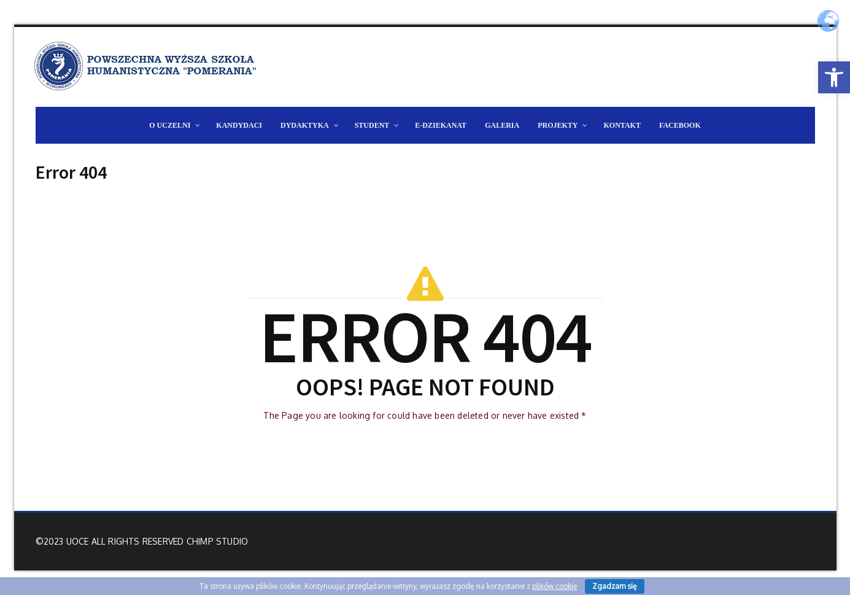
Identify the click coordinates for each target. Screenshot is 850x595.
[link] (834, 77)
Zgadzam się (614, 586)
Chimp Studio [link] (217, 541)
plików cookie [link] (554, 586)
